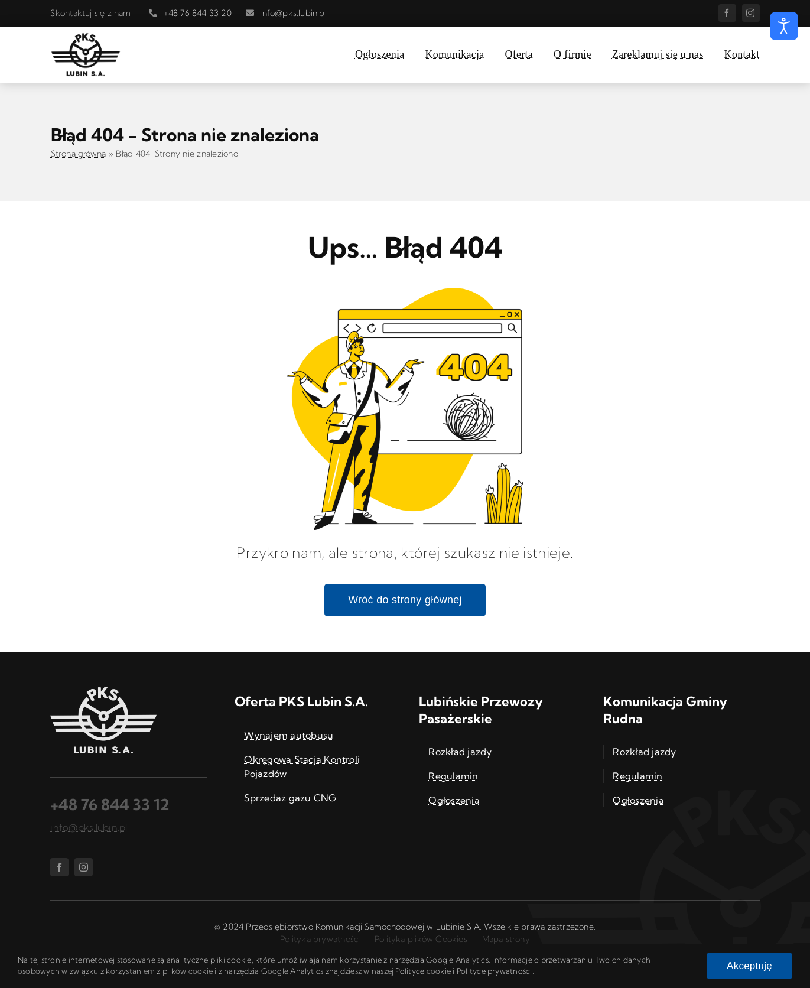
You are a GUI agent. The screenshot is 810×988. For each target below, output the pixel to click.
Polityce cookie (423, 971)
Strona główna (78, 153)
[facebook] (727, 13)
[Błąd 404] (405, 292)
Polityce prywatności (494, 971)
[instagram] (751, 13)
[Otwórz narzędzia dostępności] (784, 26)
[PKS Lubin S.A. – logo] (85, 37)
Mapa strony (506, 939)
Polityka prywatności (320, 939)
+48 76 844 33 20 (198, 13)
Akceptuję (749, 965)
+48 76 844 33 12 (110, 804)
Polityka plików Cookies (421, 939)
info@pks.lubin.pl (293, 13)
